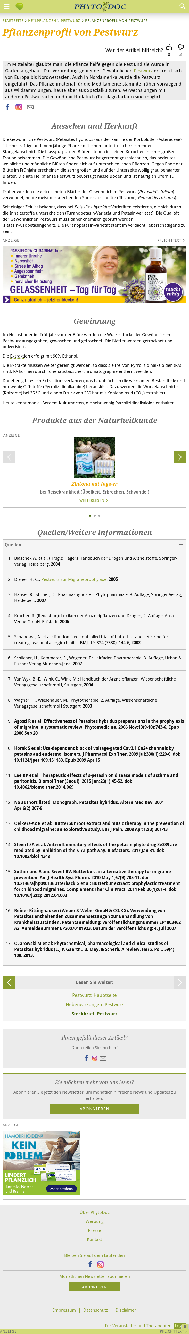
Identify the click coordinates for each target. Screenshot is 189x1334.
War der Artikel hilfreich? (134, 50)
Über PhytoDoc (95, 1212)
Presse (94, 1230)
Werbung (95, 1221)
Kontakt (94, 1239)
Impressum (64, 1310)
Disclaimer (126, 1310)
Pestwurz (70, 20)
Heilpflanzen (42, 20)
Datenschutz (95, 1310)
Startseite (13, 20)
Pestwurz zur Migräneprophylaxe (73, 579)
